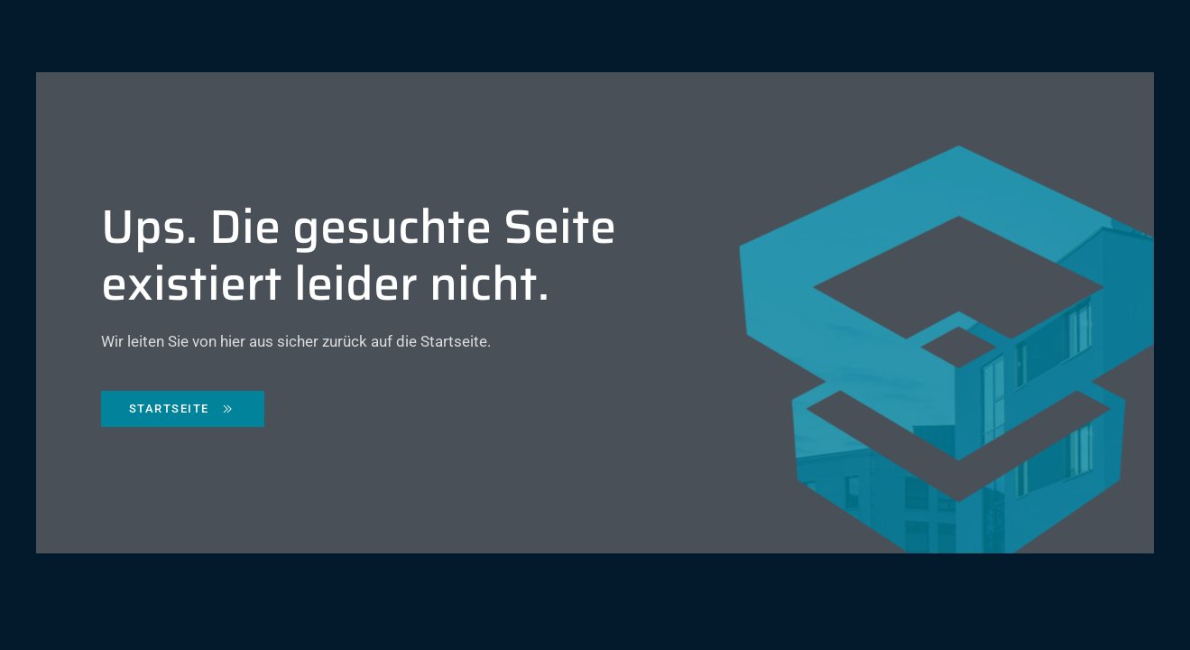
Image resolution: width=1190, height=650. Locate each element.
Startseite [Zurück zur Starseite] (182, 409)
